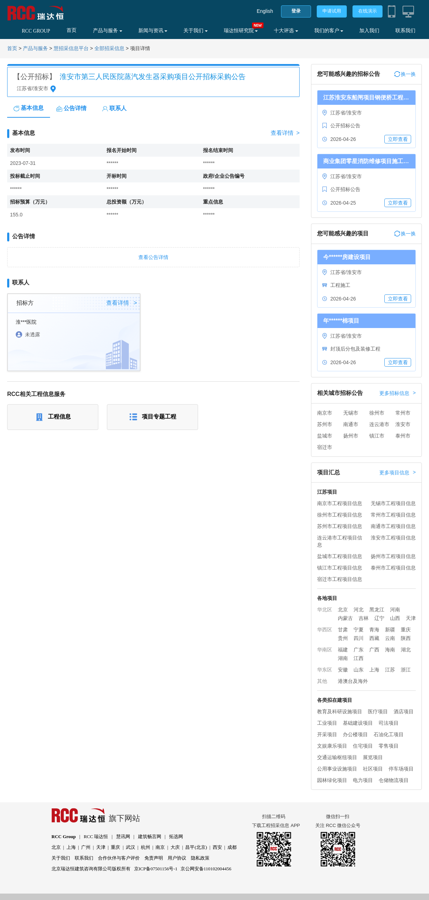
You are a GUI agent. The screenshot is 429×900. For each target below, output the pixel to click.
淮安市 (402, 424)
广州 (85, 847)
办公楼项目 (355, 734)
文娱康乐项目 (332, 746)
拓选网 (176, 836)
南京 (160, 847)
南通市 (350, 424)
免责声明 (153, 858)
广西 (374, 649)
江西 (359, 658)
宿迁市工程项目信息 (339, 579)
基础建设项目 (358, 723)
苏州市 (324, 424)
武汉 (130, 847)
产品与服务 (107, 30)
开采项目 (327, 734)
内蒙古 (345, 618)
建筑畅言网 (149, 836)
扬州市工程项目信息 (393, 556)
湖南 (343, 658)
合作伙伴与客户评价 (119, 858)
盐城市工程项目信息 (339, 556)
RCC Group (63, 836)
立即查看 (398, 139)
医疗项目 (378, 711)
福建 (343, 649)
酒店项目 (404, 711)
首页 (71, 30)
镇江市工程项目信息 (339, 568)
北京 (343, 609)
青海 (374, 629)
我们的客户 (329, 30)
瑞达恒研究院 (241, 30)
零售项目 (389, 746)
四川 (359, 638)
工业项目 (327, 723)
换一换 (405, 74)
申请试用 (331, 11)
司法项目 (389, 723)
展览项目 (373, 757)
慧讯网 (123, 836)
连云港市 (379, 424)
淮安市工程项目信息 (393, 538)
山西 (395, 618)
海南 (390, 649)
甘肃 (343, 629)
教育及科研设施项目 (339, 711)
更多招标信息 (397, 393)
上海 (374, 669)
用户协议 (177, 858)
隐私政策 (200, 858)
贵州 (343, 638)
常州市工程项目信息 (393, 515)
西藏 (374, 638)
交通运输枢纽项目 (337, 757)
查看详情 (285, 133)
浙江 (406, 669)
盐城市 (324, 436)
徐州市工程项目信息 (339, 515)
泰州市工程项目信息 (393, 568)
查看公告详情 (153, 257)
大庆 (175, 847)
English (265, 11)
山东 (359, 669)
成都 (232, 847)
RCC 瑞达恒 (96, 836)
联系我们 (405, 30)
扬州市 (350, 436)
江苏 (390, 669)
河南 (395, 609)
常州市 (402, 413)
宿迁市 (324, 447)
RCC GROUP (36, 31)
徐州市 (376, 413)
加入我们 (369, 30)
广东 (359, 649)
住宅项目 (363, 746)
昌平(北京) (196, 847)
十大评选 (286, 30)
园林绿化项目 (332, 780)
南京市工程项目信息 (339, 503)
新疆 (390, 629)
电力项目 (363, 780)
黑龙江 (376, 609)
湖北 (406, 649)
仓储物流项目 (394, 780)
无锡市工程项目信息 (393, 503)
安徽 (343, 669)
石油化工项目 (389, 734)
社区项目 (373, 769)
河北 (359, 609)
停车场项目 (401, 769)
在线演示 (367, 11)
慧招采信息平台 (71, 48)
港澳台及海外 (353, 681)
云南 (390, 638)
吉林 (364, 618)
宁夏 (359, 629)
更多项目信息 (397, 472)
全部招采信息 (109, 48)
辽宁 (379, 618)
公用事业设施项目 (337, 769)
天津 (411, 618)
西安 (217, 847)
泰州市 (402, 436)
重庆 (406, 629)
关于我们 (195, 30)
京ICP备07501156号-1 (156, 868)
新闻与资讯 (153, 30)
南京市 (324, 413)
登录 (296, 11)
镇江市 (376, 436)
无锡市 (350, 413)
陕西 (406, 638)
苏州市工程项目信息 (339, 526)
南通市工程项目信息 (393, 526)
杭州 (145, 847)
